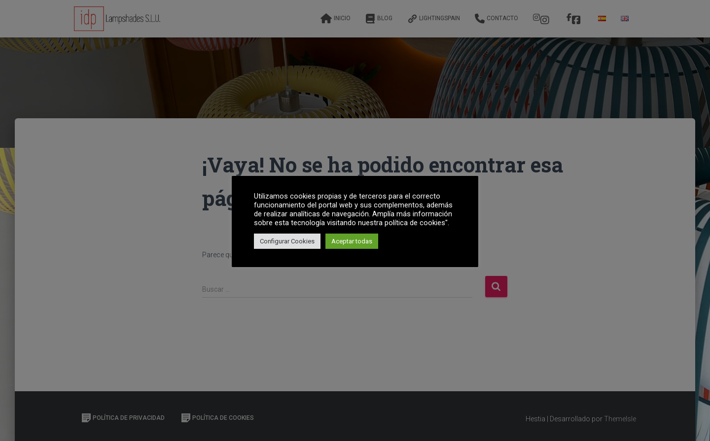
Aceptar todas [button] (351, 241)
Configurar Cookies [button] (287, 241)
